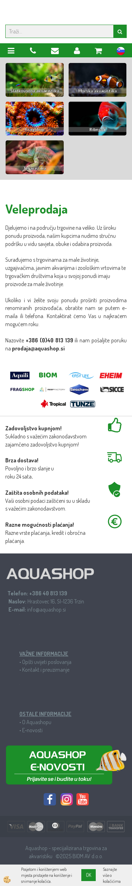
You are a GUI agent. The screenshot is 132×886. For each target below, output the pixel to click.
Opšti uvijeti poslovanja (46, 661)
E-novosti (32, 730)
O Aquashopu (36, 722)
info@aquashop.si (46, 609)
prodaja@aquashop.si (38, 348)
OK (88, 875)
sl (120, 52)
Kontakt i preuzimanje (45, 669)
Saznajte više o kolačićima (112, 875)
